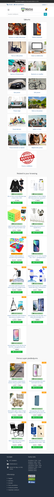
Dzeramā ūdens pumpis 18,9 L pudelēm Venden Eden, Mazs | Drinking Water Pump (37, 287)
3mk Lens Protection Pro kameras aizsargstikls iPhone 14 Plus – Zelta (37, 441)
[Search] (45, 14)
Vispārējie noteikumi (13, 490)
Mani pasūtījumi (19, 4)
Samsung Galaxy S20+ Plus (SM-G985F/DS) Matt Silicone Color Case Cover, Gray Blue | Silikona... (37, 412)
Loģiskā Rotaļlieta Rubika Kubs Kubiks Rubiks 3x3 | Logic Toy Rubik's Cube (17, 226)
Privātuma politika (13, 487)
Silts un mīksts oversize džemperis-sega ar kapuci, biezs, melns (17, 197)
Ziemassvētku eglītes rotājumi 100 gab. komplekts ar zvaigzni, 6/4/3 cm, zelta (17, 411)
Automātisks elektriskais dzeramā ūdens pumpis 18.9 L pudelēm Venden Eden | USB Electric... (17, 287)
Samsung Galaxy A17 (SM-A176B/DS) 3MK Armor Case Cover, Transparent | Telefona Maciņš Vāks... (37, 198)
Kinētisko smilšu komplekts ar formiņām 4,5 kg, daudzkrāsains (16, 256)
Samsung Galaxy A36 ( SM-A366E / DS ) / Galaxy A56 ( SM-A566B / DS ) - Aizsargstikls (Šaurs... (37, 317)
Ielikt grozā (17, 202)
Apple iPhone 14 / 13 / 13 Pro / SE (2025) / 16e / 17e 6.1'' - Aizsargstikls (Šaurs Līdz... (37, 257)
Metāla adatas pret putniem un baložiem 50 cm (37, 226)
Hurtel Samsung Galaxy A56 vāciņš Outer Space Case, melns (37, 381)
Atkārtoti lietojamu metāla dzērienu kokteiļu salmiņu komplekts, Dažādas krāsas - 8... (17, 382)
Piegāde (10, 478)
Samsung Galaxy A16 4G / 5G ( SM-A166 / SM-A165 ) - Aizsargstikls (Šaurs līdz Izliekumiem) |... (17, 347)
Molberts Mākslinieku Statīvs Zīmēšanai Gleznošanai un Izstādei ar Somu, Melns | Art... (17, 317)
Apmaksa (10, 480)
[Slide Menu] (8, 9)
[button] (44, 4)
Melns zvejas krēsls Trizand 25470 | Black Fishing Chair (17, 441)
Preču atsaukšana (13, 485)
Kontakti (10, 4)
